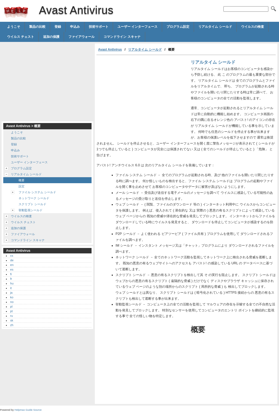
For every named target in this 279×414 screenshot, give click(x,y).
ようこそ (13, 27)
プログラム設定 (177, 27)
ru (11, 315)
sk (11, 320)
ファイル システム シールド (37, 192)
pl (11, 306)
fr (11, 278)
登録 (57, 27)
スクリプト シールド (32, 204)
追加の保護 (51, 37)
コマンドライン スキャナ (122, 37)
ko (11, 297)
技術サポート (98, 27)
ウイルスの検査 (252, 27)
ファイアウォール (81, 37)
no (11, 301)
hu (11, 283)
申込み (75, 27)
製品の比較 (37, 27)
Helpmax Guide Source (27, 409)
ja (11, 292)
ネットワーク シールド (34, 198)
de (11, 260)
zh (11, 325)
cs (11, 255)
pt (11, 311)
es (11, 269)
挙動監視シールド (31, 210)
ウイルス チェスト (20, 37)
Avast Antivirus (16, 12)
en (11, 264)
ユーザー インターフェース (137, 27)
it (11, 288)
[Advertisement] (142, 96)
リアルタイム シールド (215, 27)
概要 (22, 180)
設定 (22, 186)
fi (11, 274)
